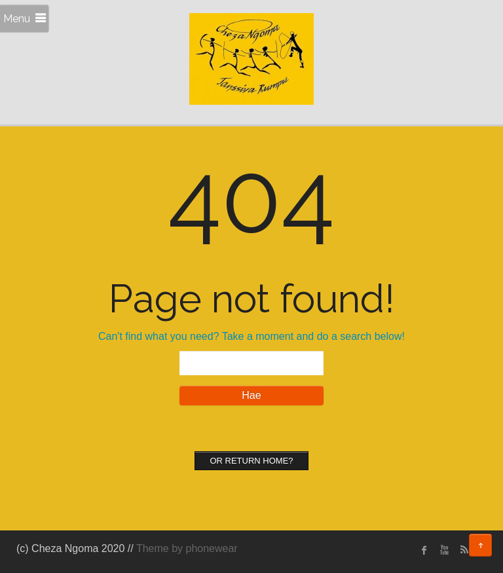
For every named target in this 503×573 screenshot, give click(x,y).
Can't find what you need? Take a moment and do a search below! (251, 336)
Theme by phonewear (187, 548)
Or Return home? (251, 461)
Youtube (444, 550)
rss (464, 550)
